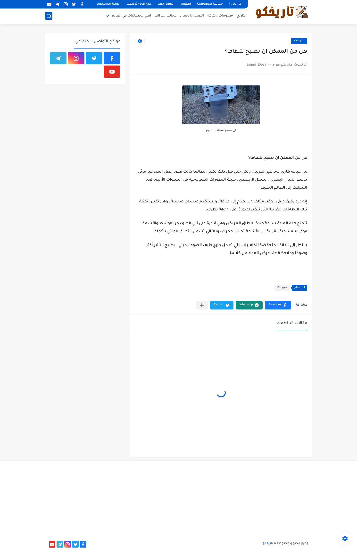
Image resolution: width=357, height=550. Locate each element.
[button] (278, 305)
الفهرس (185, 4)
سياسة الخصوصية (210, 4)
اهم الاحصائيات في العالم (131, 16)
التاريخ (242, 16)
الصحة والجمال (192, 16)
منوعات (299, 40)
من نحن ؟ (235, 4)
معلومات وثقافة (220, 16)
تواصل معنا (166, 4)
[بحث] (48, 16)
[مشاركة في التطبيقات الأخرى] (202, 305)
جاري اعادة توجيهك (139, 4)
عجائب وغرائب (165, 16)
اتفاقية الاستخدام (108, 4)
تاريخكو (268, 543)
